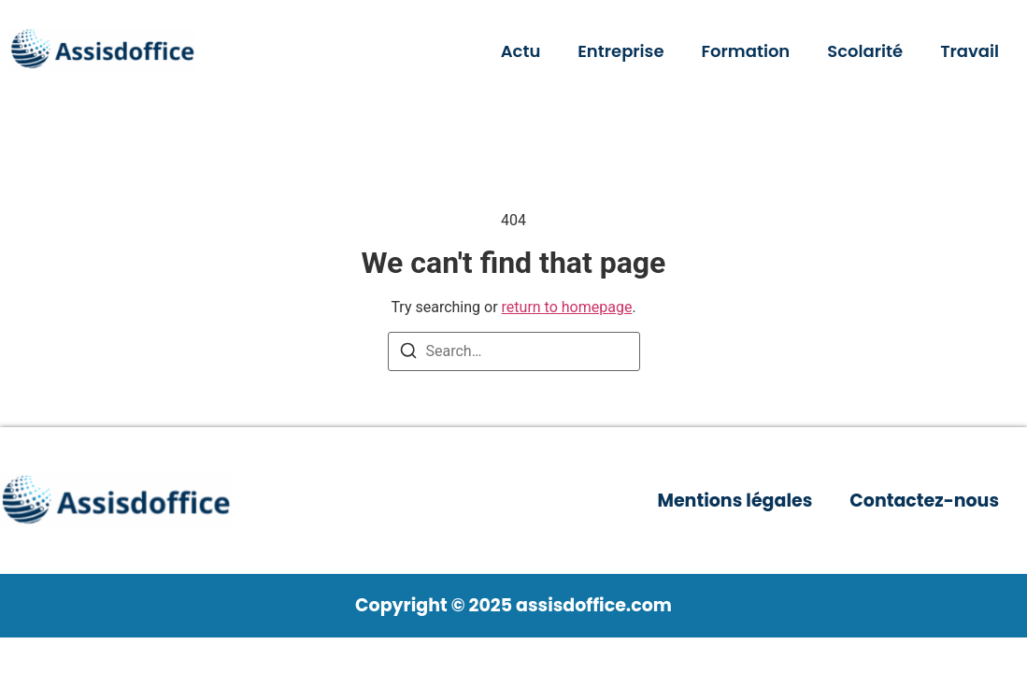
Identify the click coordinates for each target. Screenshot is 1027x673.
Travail (969, 51)
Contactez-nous (924, 500)
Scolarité (865, 51)
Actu (521, 51)
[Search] (408, 354)
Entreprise (620, 51)
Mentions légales (734, 500)
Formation (746, 51)
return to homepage (567, 307)
